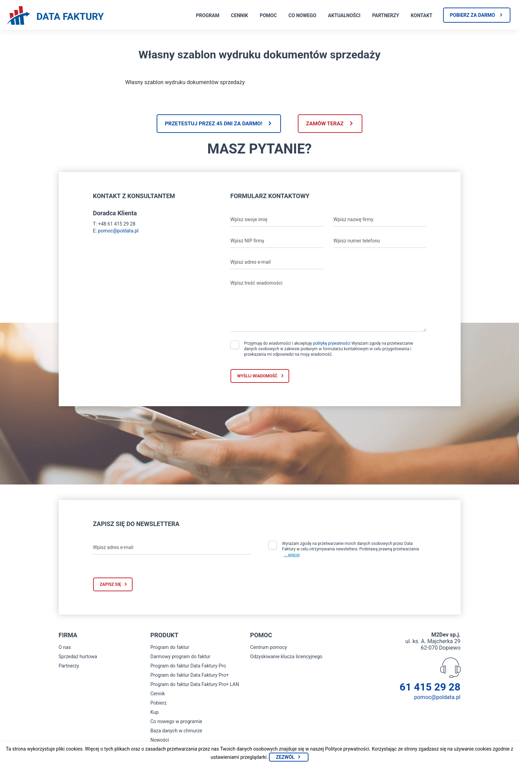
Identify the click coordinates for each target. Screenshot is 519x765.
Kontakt (421, 15)
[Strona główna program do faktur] (55, 16)
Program (207, 15)
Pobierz (158, 703)
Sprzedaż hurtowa (78, 657)
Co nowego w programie (176, 722)
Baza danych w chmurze (176, 731)
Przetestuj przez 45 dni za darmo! (211, 124)
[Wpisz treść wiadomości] (328, 304)
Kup (154, 713)
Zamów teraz (327, 124)
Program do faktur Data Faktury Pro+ (189, 675)
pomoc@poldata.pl (118, 231)
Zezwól (285, 757)
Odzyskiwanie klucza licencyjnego (286, 657)
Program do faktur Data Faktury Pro (188, 666)
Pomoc (268, 15)
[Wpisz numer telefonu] (380, 241)
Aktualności (344, 15)
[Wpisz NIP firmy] (276, 241)
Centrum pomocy (268, 648)
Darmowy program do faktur (180, 657)
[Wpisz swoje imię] (276, 220)
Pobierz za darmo (472, 15)
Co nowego (302, 15)
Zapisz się (110, 585)
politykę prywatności (331, 343)
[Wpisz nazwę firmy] (380, 220)
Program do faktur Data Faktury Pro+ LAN (194, 685)
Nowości (159, 740)
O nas (65, 648)
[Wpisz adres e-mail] (276, 263)
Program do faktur (169, 648)
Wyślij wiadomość (257, 376)
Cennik (239, 15)
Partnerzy (385, 15)
